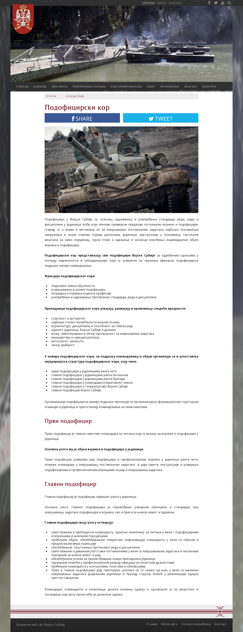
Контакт (220, 624)
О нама (152, 624)
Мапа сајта (169, 624)
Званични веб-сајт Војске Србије (40, 625)
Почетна (51, 96)
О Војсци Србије (75, 96)
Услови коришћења (196, 624)
